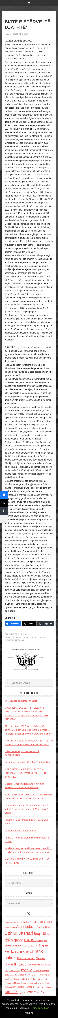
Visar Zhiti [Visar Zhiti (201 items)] (39, 992)
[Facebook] (13, 623)
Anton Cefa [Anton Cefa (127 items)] (34, 922)
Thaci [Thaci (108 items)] (24, 992)
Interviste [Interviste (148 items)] (36, 965)
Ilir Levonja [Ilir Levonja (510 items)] (22, 964)
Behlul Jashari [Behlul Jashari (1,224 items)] (19, 933)
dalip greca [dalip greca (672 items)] (14, 940)
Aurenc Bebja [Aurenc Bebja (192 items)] (44, 927)
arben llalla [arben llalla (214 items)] (46, 921)
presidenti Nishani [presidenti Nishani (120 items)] (12, 979)
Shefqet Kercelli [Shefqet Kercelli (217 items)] (25, 986)
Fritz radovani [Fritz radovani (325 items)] (26, 958)
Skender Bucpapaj (14, 640)
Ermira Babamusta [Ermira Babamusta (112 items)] (31, 946)
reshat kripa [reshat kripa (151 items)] (38, 983)
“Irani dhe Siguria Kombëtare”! (20, 830)
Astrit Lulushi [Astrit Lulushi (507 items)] (26, 927)
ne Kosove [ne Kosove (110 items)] (35, 975)
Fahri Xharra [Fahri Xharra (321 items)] (23, 951)
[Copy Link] (45, 623)
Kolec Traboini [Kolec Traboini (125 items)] (14, 970)
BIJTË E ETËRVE (38, 637)
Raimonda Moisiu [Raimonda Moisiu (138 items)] (12, 983)
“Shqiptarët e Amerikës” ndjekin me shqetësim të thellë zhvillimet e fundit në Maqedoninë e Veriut (28, 809)
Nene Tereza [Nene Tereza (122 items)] (45, 975)
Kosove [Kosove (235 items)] (37, 970)
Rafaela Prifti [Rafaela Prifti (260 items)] (27, 978)
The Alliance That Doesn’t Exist (21, 700)
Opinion (22, 634)
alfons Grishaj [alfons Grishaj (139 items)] (23, 922)
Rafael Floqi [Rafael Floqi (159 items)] (41, 979)
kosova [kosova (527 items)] (26, 970)
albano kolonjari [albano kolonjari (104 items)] (10, 922)
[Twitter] (29, 623)
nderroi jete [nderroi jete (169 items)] (25, 975)
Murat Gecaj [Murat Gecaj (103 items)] (14, 975)
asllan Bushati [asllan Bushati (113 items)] (10, 927)
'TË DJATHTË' (24, 637)
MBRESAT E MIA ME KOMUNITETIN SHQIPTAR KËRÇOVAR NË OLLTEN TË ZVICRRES (26, 773)
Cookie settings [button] (41, 1008)
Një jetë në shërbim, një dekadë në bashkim (27, 762)
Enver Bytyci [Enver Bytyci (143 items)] (17, 946)
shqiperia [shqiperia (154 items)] (39, 987)
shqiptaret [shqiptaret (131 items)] (48, 987)
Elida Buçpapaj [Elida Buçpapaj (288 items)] (33, 940)
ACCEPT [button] (29, 1013)
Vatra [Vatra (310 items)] (30, 992)
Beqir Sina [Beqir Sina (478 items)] (41, 934)
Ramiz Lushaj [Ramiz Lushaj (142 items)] (27, 983)
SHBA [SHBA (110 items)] (13, 987)
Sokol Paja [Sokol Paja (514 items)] (13, 992)
